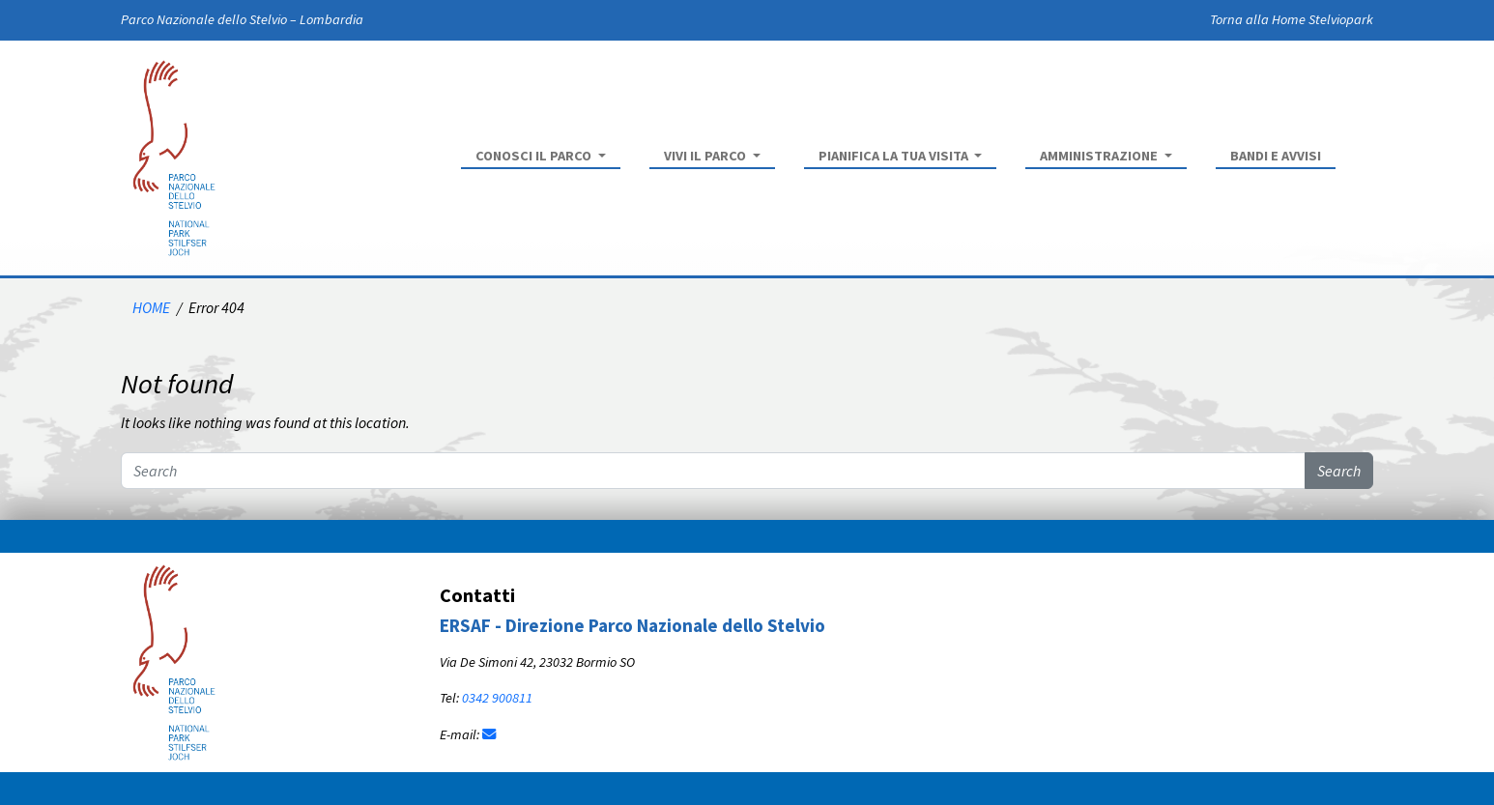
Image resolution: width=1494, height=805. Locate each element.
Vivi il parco (706, 155)
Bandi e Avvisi (1275, 155)
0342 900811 (497, 697)
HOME (151, 307)
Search (1339, 470)
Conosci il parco (534, 155)
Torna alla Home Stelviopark (1291, 19)
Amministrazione (1100, 155)
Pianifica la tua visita (895, 155)
